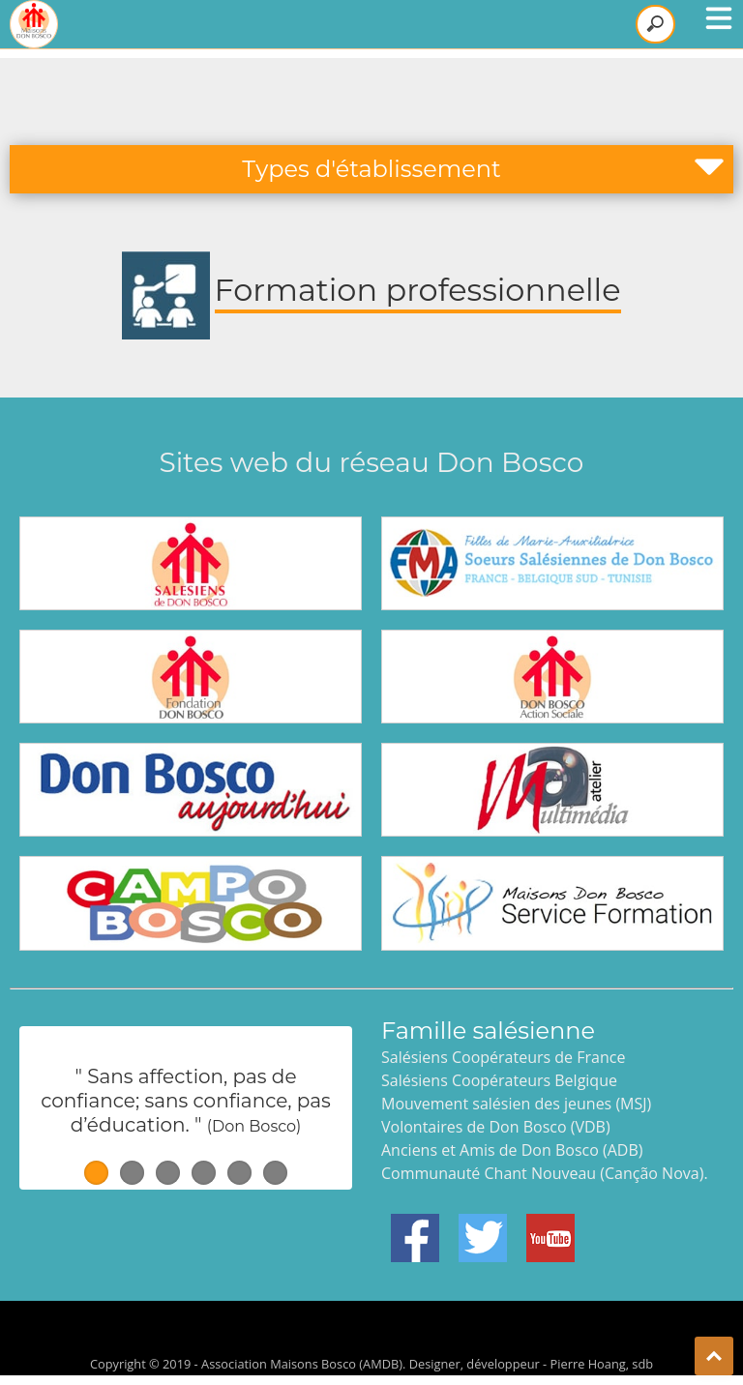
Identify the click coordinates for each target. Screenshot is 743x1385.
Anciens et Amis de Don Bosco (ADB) (511, 1150)
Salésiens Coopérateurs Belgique (499, 1080)
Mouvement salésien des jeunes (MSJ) (516, 1103)
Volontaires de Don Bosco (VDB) (495, 1126)
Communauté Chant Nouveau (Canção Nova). (544, 1173)
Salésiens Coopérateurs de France (503, 1057)
